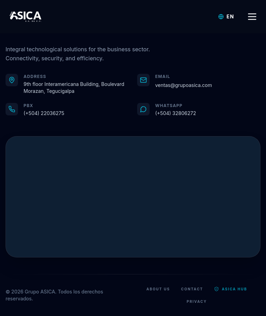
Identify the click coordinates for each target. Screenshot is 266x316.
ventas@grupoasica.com (183, 85)
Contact (192, 289)
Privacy (197, 301)
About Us (158, 289)
